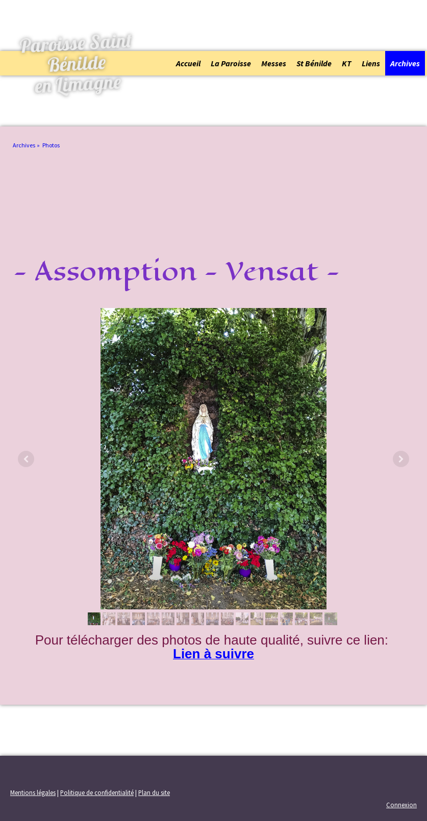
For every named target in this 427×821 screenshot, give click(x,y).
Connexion (401, 805)
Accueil (188, 63)
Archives (405, 63)
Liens (371, 63)
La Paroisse (231, 63)
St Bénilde (314, 63)
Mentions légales (33, 792)
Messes (273, 63)
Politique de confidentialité (97, 792)
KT (346, 63)
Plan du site (154, 792)
